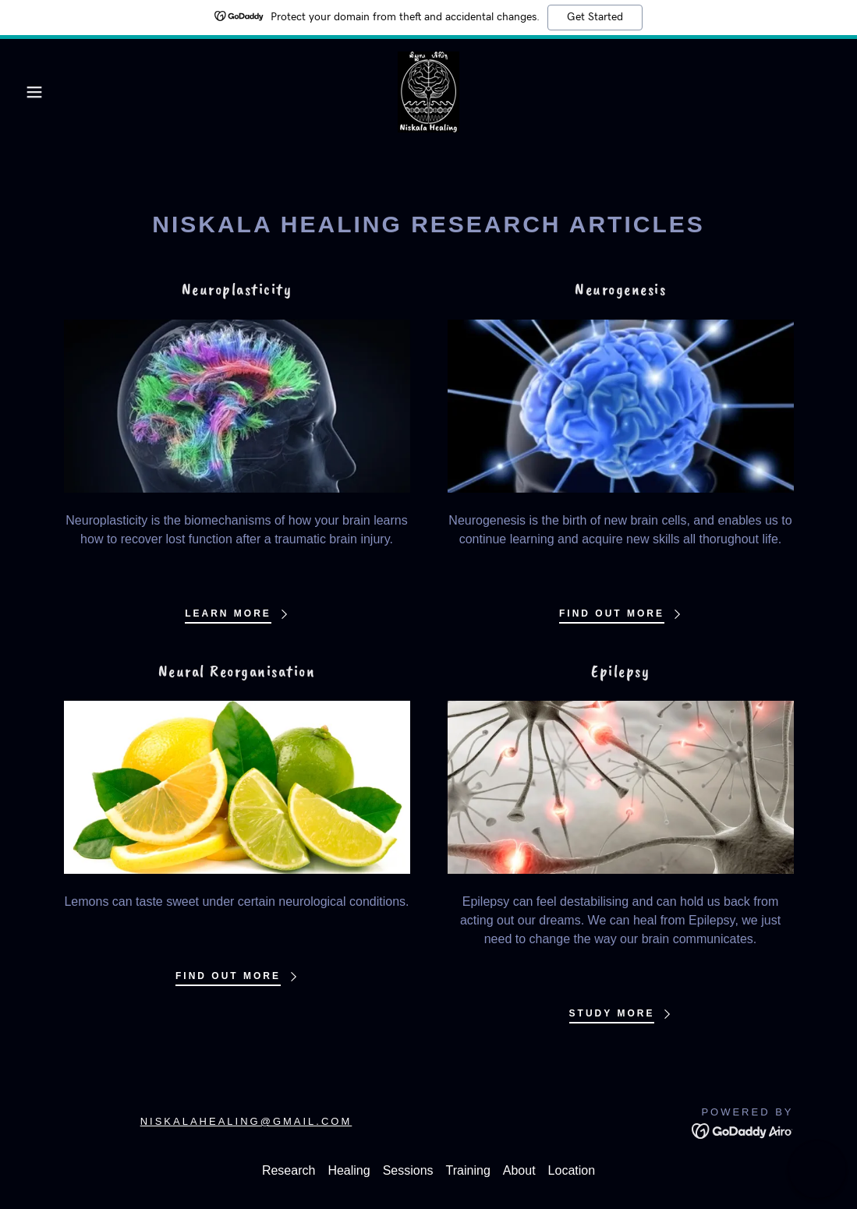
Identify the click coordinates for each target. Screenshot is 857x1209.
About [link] (519, 1170)
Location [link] (572, 1170)
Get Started (595, 17)
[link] (428, 90)
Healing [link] (349, 1170)
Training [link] (468, 1170)
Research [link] (288, 1170)
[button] (43, 92)
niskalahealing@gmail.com (246, 1121)
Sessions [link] (408, 1170)
